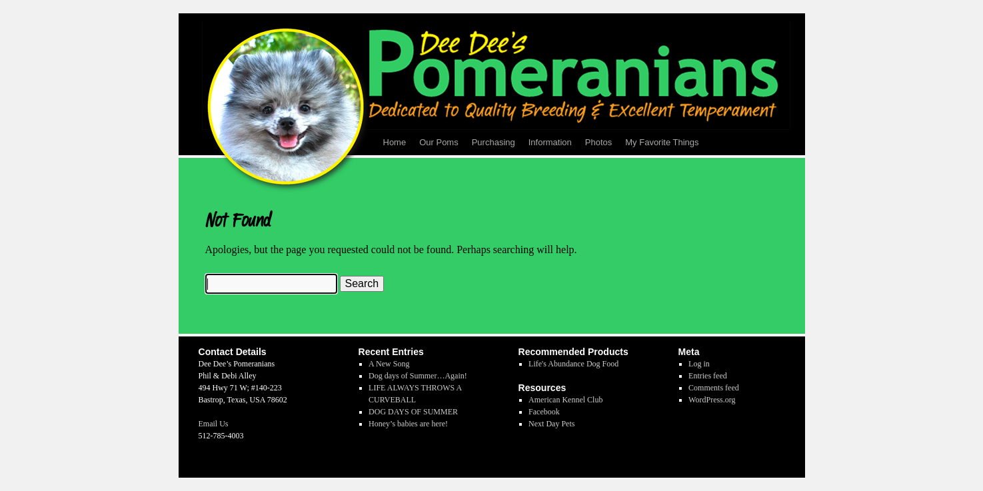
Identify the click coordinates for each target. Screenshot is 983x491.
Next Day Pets (551, 423)
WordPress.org (711, 399)
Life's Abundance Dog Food (573, 363)
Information (550, 142)
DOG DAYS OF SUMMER (413, 411)
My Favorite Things (661, 142)
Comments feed (713, 387)
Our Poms (439, 142)
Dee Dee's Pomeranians (251, 459)
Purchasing (493, 142)
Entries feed (707, 375)
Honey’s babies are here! (408, 423)
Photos (598, 142)
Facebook (544, 411)
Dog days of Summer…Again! (418, 375)
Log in (699, 363)
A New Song (389, 363)
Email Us (214, 423)
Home (395, 142)
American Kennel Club (565, 399)
